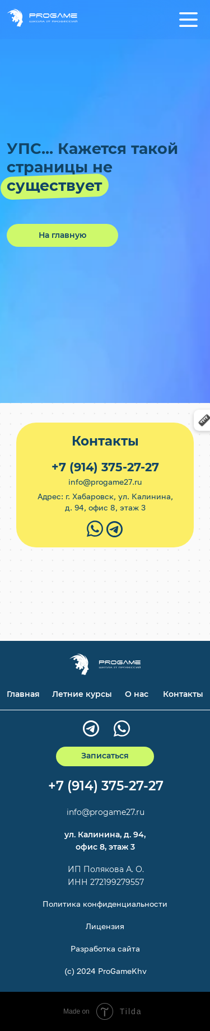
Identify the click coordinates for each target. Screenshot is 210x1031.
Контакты (183, 694)
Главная (23, 694)
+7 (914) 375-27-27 (105, 467)
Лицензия (105, 926)
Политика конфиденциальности (105, 903)
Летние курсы (82, 694)
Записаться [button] (105, 756)
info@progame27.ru (105, 481)
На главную (62, 235)
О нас (136, 694)
